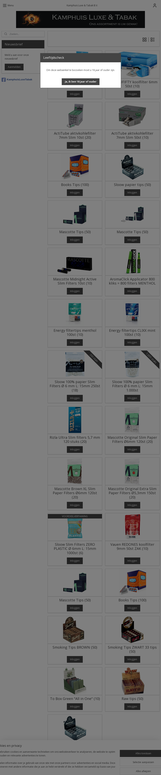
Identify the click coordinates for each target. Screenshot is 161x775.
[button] (81, 81)
